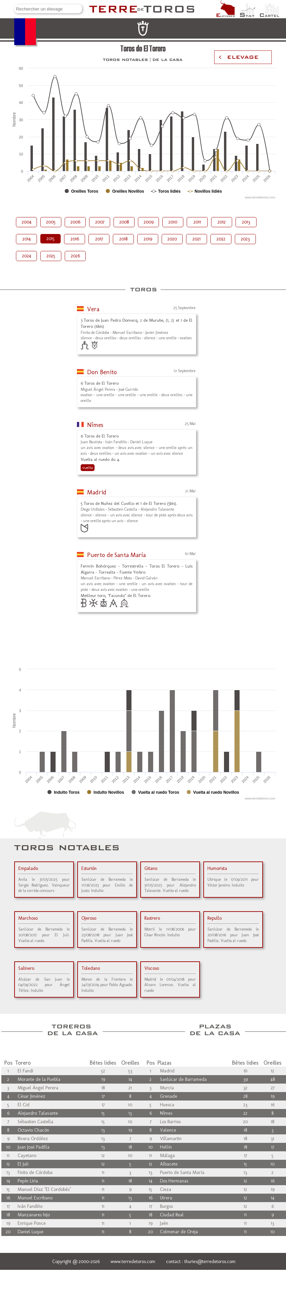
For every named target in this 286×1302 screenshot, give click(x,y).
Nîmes (95, 425)
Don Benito (102, 372)
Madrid (96, 492)
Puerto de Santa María (116, 555)
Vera (93, 309)
